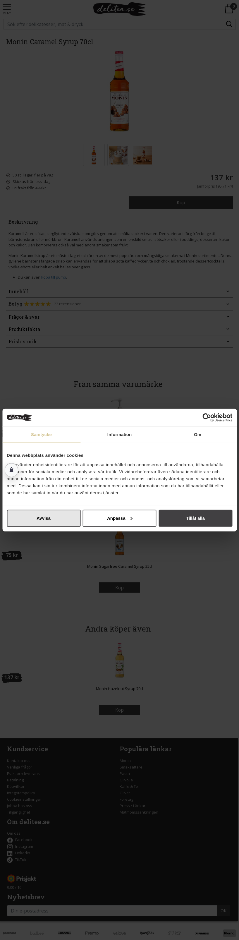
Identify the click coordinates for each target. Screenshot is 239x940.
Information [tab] (119, 434)
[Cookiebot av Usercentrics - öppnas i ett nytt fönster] (206, 417)
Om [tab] (197, 434)
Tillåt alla (195, 517)
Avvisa (44, 517)
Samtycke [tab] (41, 434)
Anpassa (120, 517)
